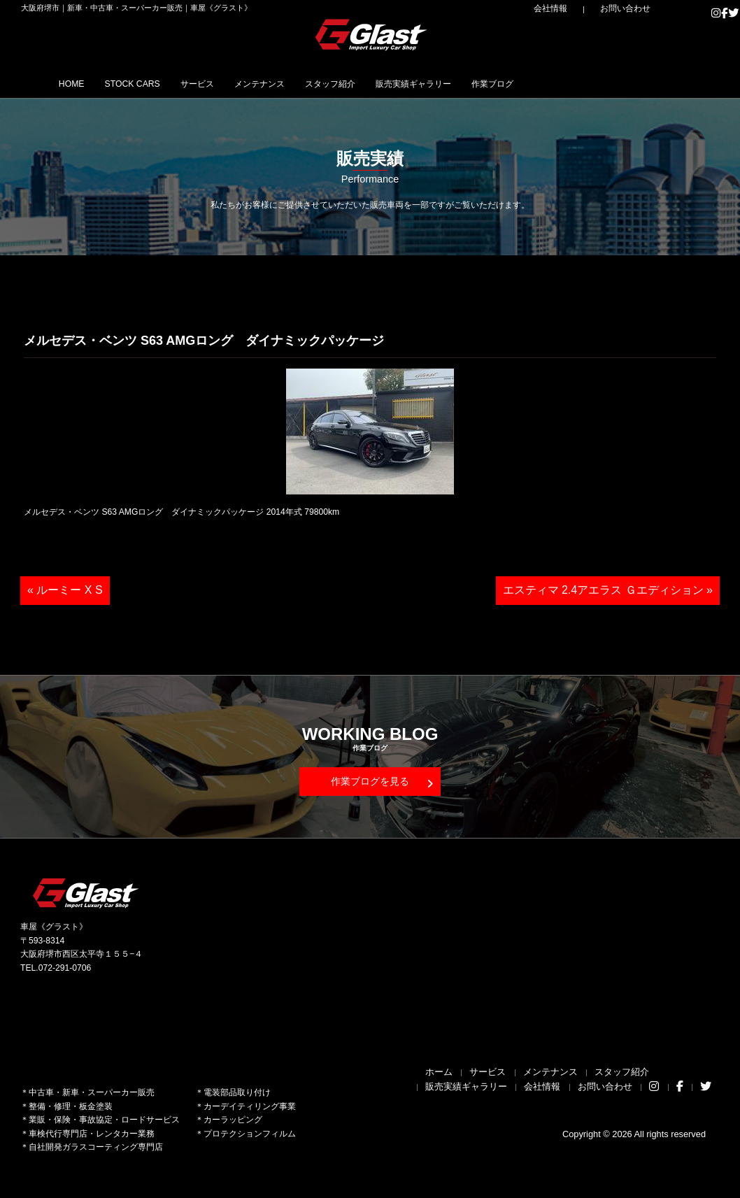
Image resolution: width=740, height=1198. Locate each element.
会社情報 (580, 8)
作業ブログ (616, 83)
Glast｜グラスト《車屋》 (372, 34)
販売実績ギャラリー (517, 83)
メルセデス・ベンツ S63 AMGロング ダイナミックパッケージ (204, 341)
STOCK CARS (158, 83)
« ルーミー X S (65, 590)
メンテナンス (322, 83)
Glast (86, 892)
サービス (242, 83)
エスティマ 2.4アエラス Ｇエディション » (608, 590)
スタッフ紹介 (412, 83)
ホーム (439, 1072)
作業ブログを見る (382, 782)
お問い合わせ (636, 8)
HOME (79, 83)
